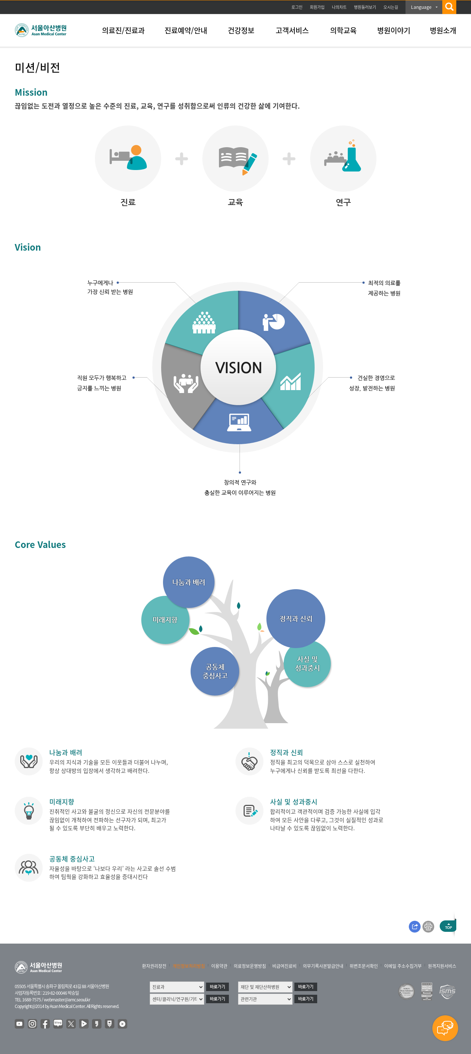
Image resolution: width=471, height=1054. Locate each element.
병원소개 (443, 30)
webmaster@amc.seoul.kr (67, 999)
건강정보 (241, 30)
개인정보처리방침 (189, 966)
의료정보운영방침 (250, 966)
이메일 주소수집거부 (403, 966)
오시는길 (390, 7)
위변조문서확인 (364, 966)
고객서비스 (292, 30)
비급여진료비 (284, 966)
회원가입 (317, 7)
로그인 (296, 7)
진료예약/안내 (185, 30)
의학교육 (343, 30)
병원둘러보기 (365, 7)
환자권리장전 (154, 966)
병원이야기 (393, 30)
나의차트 (339, 7)
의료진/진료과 (123, 30)
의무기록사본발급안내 (323, 966)
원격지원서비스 (442, 966)
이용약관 (219, 966)
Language (421, 7)
